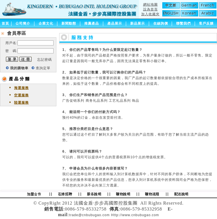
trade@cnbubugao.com (89, 215)
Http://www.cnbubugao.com (135, 215)
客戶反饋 (206, 23)
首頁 (5, 23)
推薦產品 (91, 23)
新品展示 (137, 23)
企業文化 (46, 23)
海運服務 (21, 88)
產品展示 (114, 23)
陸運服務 (21, 103)
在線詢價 (160, 23)
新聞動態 (68, 23)
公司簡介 (22, 23)
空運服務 (21, 95)
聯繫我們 (183, 23)
